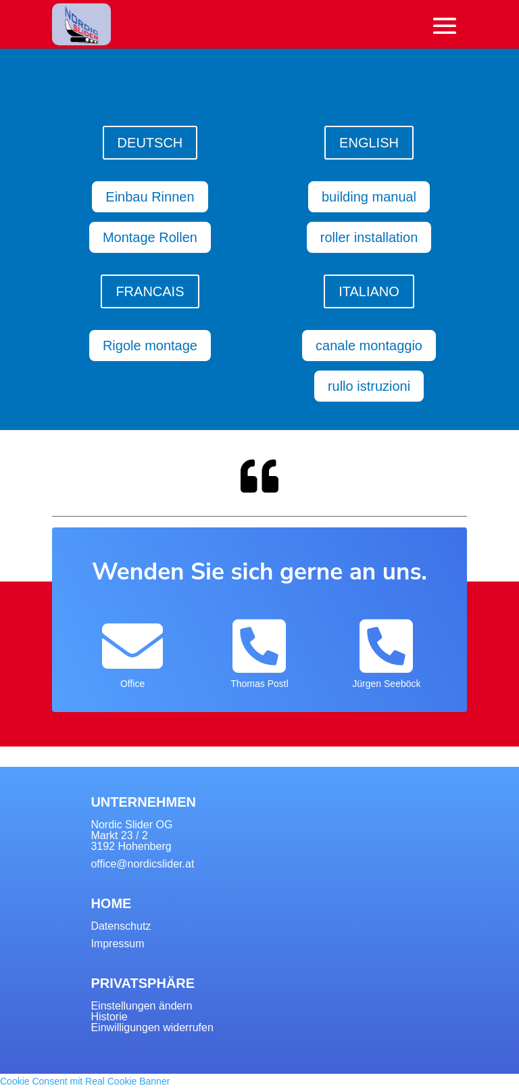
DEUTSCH (150, 142)
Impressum (117, 943)
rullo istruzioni (369, 386)
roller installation (369, 237)
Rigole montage (150, 345)
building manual (369, 196)
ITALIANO (369, 291)
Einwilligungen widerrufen (152, 1027)
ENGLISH (369, 142)
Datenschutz (121, 926)
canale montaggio (369, 345)
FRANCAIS (150, 291)
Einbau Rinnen (149, 196)
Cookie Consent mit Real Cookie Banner (85, 1081)
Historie (109, 1016)
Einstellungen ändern (141, 1006)
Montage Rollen (150, 237)
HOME (111, 903)
